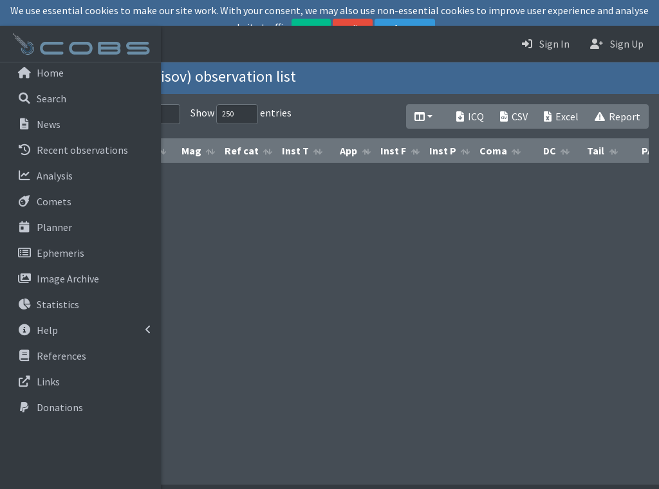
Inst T (447, 175)
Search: (251, 114)
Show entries (392, 114)
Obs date (234, 175)
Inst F (545, 175)
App (500, 175)
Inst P (594, 175)
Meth (292, 175)
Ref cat (393, 175)
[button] (181, 44)
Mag (343, 175)
